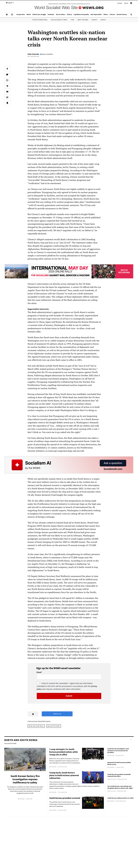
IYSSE (72, 20)
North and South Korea (36, 726)
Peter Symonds (33, 54)
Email (39, 672)
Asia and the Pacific (53, 726)
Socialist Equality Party (59, 20)
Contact (119, 3)
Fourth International (39, 20)
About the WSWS (83, 20)
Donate (103, 20)
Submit (69, 696)
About (126, 3)
